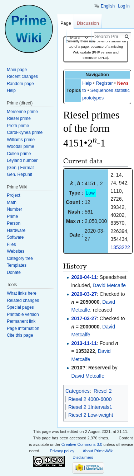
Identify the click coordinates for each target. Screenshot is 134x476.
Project (13, 195)
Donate (14, 272)
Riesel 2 (103, 391)
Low (90, 193)
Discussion (88, 23)
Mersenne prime (22, 111)
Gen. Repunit (19, 174)
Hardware (16, 230)
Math (11, 202)
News (122, 83)
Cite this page (20, 335)
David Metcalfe (109, 285)
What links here (21, 293)
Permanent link (21, 321)
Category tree (20, 258)
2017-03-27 (84, 318)
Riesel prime (19, 118)
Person (13, 223)
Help (86, 83)
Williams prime (21, 139)
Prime (12, 216)
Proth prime (18, 125)
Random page (20, 83)
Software (15, 237)
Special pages (20, 307)
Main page (17, 69)
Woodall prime (20, 146)
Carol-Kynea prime (25, 132)
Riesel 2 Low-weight (90, 415)
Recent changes (22, 76)
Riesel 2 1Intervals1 (90, 407)
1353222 (120, 247)
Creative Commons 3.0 (81, 444)
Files (11, 244)
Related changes (23, 300)
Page (65, 23)
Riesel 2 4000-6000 (89, 399)
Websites (15, 251)
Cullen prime (19, 153)
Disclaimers (83, 457)
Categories (77, 391)
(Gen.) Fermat (20, 167)
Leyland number (22, 160)
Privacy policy (62, 451)
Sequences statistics (111, 90)
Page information (23, 328)
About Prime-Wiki (98, 451)
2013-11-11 (84, 343)
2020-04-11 (84, 277)
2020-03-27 (84, 294)
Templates (16, 265)
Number (14, 209)
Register (104, 83)
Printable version (23, 314)
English (108, 6)
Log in (124, 6)
